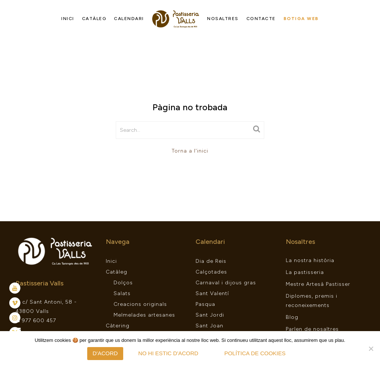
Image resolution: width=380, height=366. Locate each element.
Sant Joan (209, 326)
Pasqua (205, 304)
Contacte (261, 18)
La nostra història (310, 260)
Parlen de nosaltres (312, 329)
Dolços (123, 283)
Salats (122, 293)
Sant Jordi (210, 315)
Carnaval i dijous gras (226, 283)
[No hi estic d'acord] (370, 348)
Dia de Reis (211, 261)
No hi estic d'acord (168, 353)
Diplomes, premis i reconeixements (311, 300)
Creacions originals (140, 304)
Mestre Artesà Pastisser (318, 284)
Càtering (118, 326)
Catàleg (94, 18)
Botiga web (301, 18)
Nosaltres (223, 18)
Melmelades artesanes (144, 315)
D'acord (105, 353)
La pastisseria (305, 272)
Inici (67, 18)
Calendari (129, 18)
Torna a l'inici (190, 151)
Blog (292, 317)
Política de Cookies (254, 353)
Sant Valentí (212, 293)
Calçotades (211, 272)
